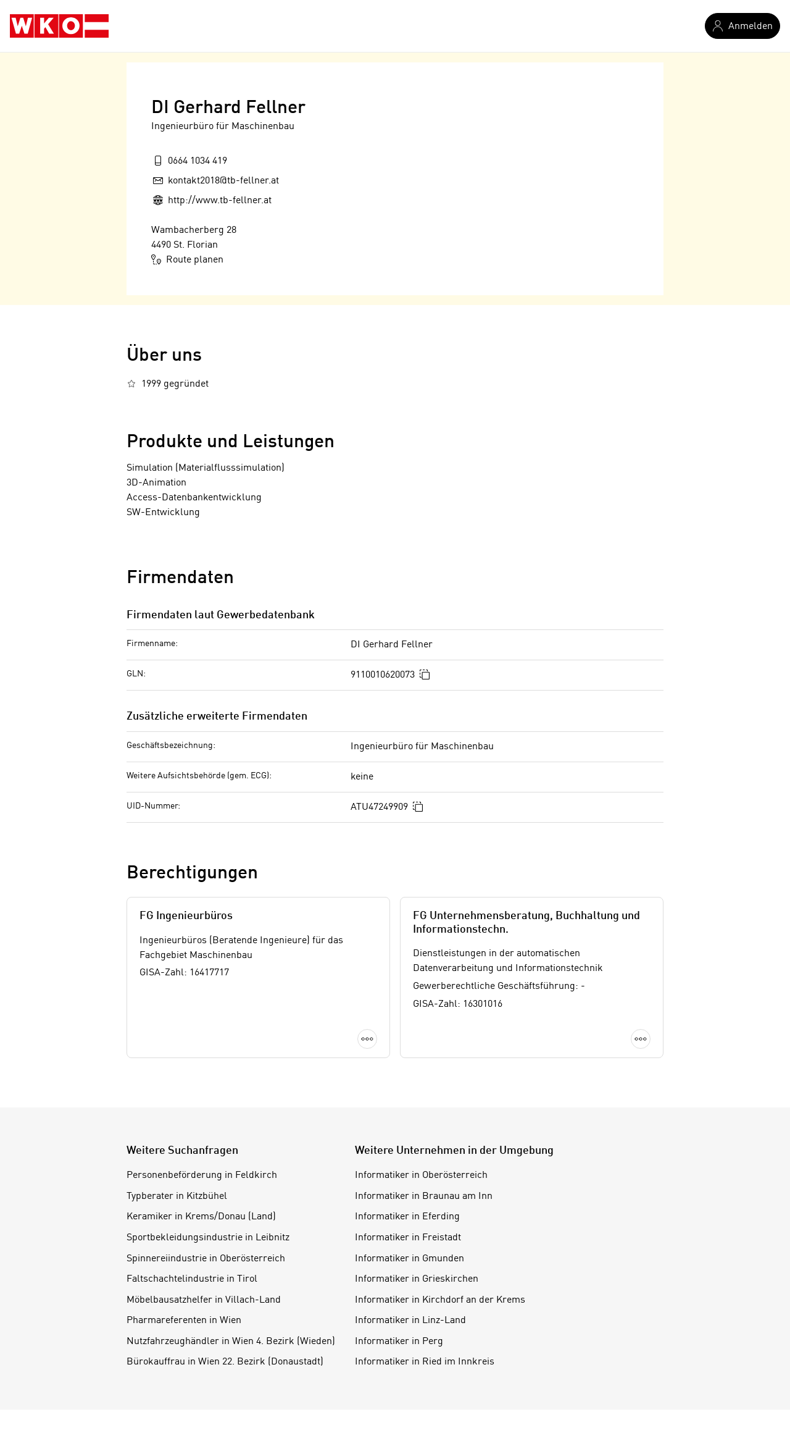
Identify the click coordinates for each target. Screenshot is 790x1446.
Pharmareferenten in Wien (184, 1321)
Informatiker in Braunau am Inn (424, 1196)
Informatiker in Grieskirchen (416, 1279)
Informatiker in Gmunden (409, 1259)
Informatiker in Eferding (407, 1217)
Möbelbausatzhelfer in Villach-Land (204, 1300)
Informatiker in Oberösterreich (421, 1175)
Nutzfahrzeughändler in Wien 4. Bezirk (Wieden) (231, 1342)
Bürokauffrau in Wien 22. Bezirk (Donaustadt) (225, 1362)
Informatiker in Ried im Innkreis (424, 1362)
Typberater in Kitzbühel (177, 1196)
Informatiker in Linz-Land (410, 1321)
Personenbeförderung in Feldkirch (202, 1175)
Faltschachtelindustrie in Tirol (192, 1279)
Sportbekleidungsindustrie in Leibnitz (208, 1238)
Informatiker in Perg (399, 1342)
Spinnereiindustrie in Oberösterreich (206, 1259)
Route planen (187, 259)
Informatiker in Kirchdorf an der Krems (440, 1300)
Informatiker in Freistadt (408, 1238)
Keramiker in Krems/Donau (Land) (201, 1217)
